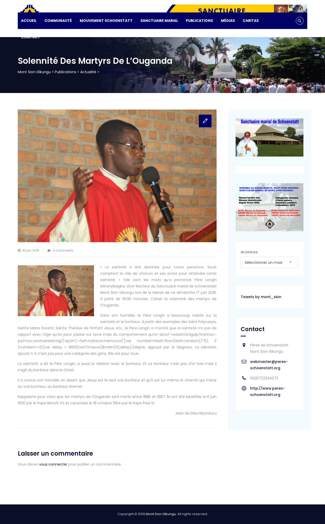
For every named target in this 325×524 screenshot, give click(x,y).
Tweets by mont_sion (261, 296)
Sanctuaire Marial (159, 20)
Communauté (58, 20)
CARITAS (251, 20)
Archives (249, 252)
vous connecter (53, 464)
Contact (30, 37)
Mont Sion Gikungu (161, 514)
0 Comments (63, 250)
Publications (199, 20)
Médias (228, 20)
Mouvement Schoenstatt (106, 20)
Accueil (29, 20)
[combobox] (269, 262)
